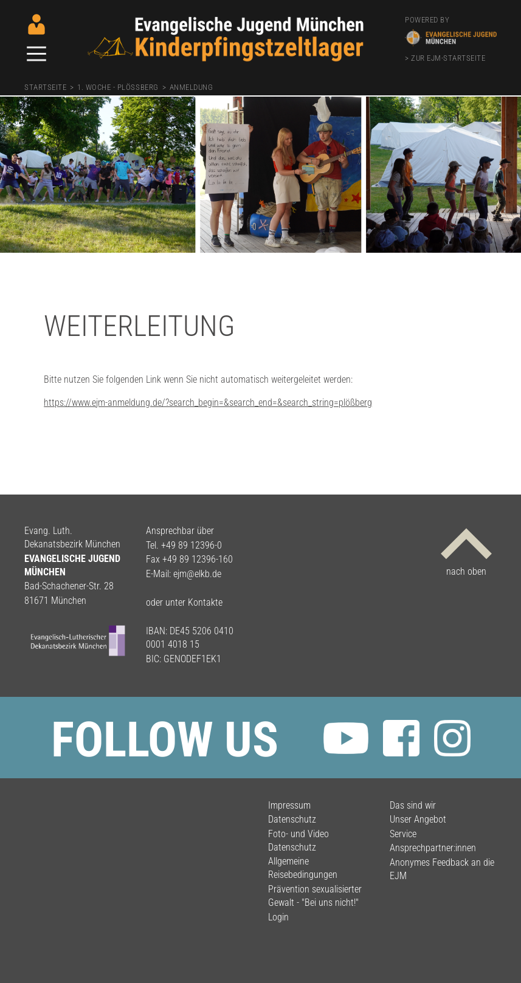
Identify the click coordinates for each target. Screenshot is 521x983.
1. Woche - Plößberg (117, 87)
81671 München (55, 600)
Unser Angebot (418, 819)
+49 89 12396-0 (191, 545)
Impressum (289, 805)
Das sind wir (413, 805)
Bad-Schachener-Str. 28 (69, 586)
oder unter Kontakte (184, 602)
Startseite (45, 87)
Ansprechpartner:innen (433, 848)
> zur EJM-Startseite (445, 58)
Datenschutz (292, 819)
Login (278, 917)
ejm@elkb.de (197, 574)
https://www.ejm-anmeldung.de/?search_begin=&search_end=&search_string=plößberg (208, 402)
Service (403, 834)
